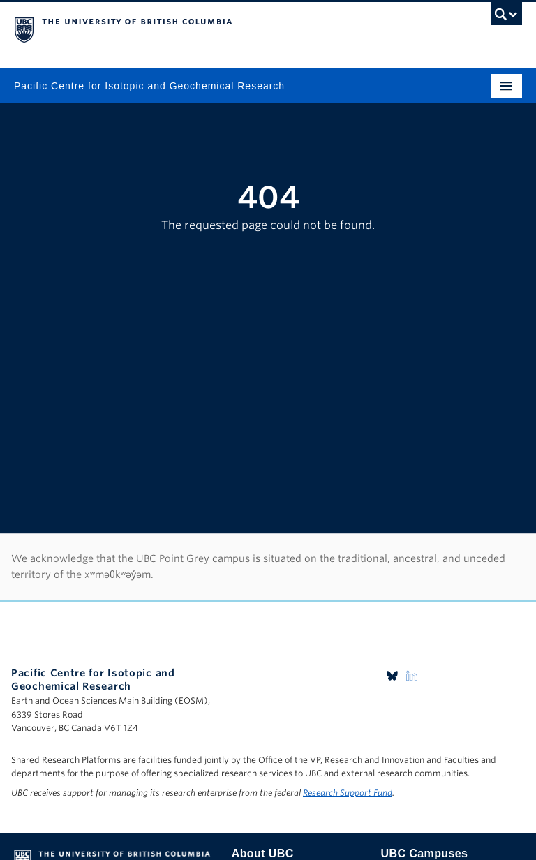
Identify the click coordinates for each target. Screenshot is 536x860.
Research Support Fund (347, 792)
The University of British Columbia (192, 28)
